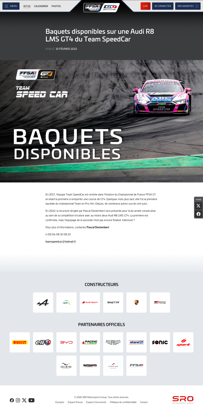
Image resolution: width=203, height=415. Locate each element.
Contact (144, 402)
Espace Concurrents (96, 402)
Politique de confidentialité (123, 402)
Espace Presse (75, 402)
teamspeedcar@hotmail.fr (61, 241)
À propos (59, 402)
